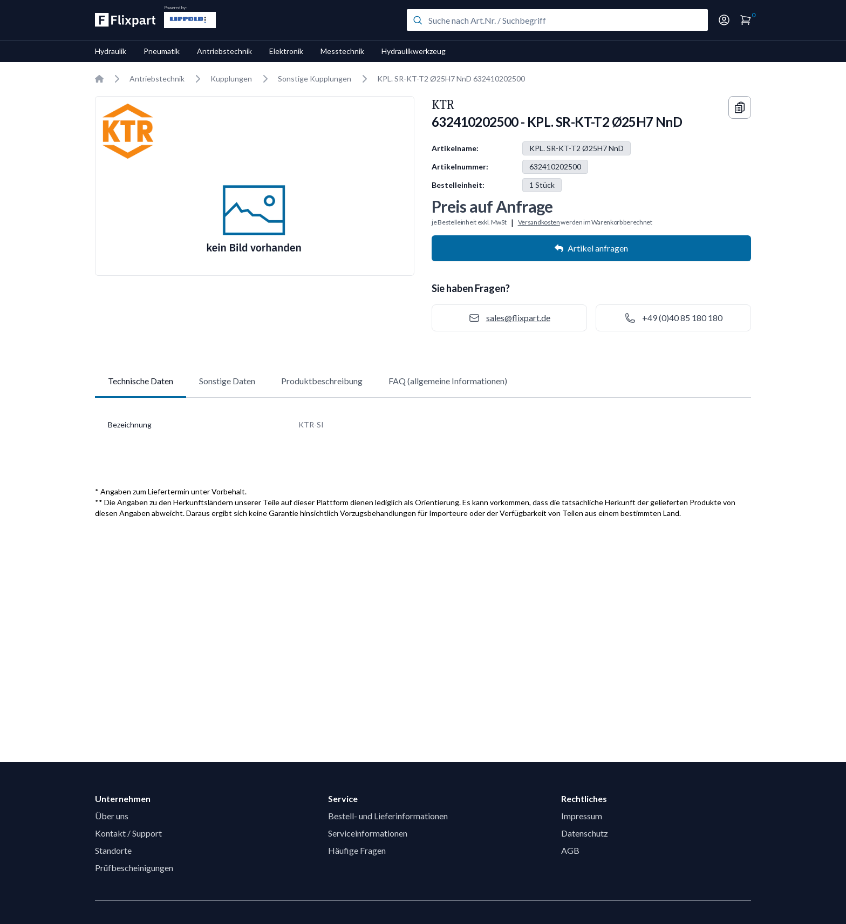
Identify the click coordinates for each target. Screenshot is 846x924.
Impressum (581, 816)
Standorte (113, 850)
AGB (570, 850)
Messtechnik (342, 51)
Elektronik (286, 51)
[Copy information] (739, 107)
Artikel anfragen (591, 248)
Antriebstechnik (224, 51)
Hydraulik (110, 51)
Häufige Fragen (357, 850)
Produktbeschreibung (322, 381)
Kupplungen (231, 78)
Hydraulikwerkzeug (413, 51)
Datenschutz (584, 833)
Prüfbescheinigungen (134, 867)
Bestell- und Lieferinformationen (388, 816)
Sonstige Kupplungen (314, 78)
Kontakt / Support (128, 833)
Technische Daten (140, 381)
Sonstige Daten (227, 381)
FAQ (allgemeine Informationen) (447, 381)
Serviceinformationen (367, 833)
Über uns (111, 816)
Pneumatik (162, 51)
